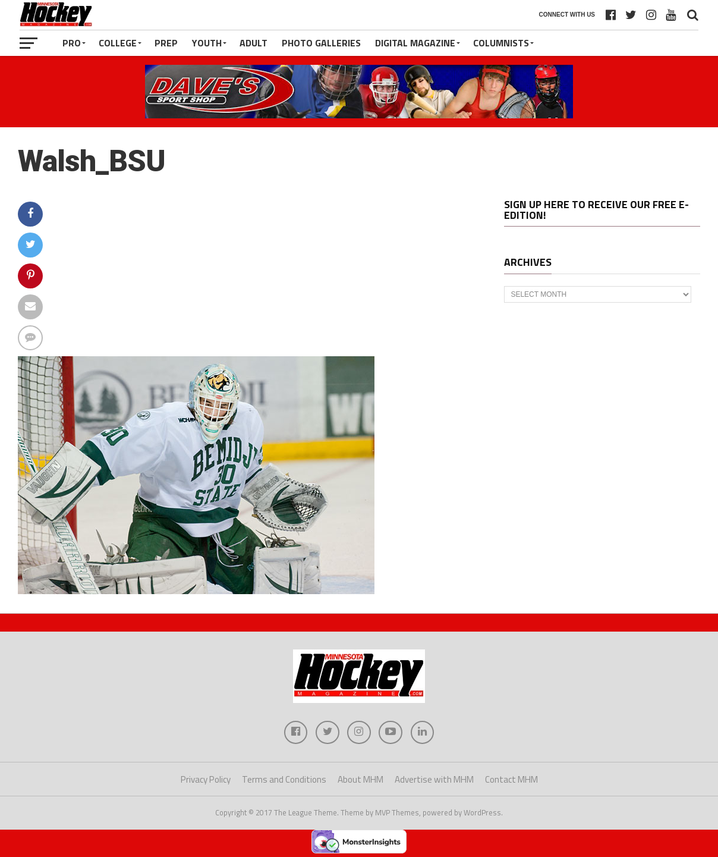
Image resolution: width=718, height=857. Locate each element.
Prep (166, 43)
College (118, 43)
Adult (253, 43)
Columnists (501, 43)
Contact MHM (511, 780)
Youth (207, 43)
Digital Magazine (415, 43)
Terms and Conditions (284, 780)
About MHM (360, 780)
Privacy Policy (206, 780)
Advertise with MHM (434, 780)
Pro (71, 43)
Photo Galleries (321, 43)
